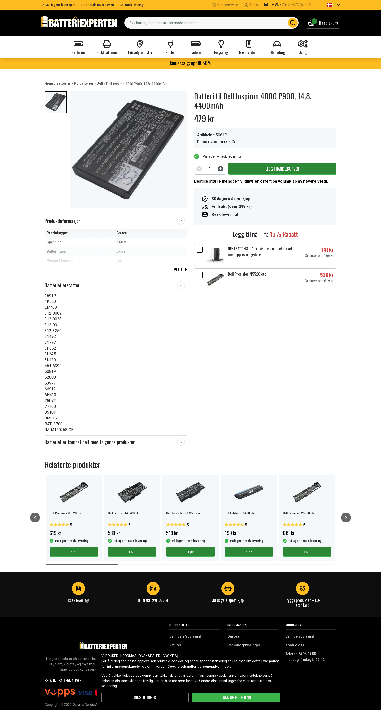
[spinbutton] (210, 168)
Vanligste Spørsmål (185, 636)
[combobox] (211, 23)
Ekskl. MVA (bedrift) (297, 5)
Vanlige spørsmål (300, 636)
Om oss (233, 636)
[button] (329, 5)
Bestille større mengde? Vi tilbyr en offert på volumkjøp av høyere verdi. (261, 181)
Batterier (63, 83)
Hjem (49, 83)
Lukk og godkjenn (236, 697)
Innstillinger (145, 697)
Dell (100, 83)
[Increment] (220, 168)
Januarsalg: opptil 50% (190, 63)
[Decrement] (199, 168)
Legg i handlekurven (282, 169)
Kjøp (74, 551)
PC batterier (84, 83)
